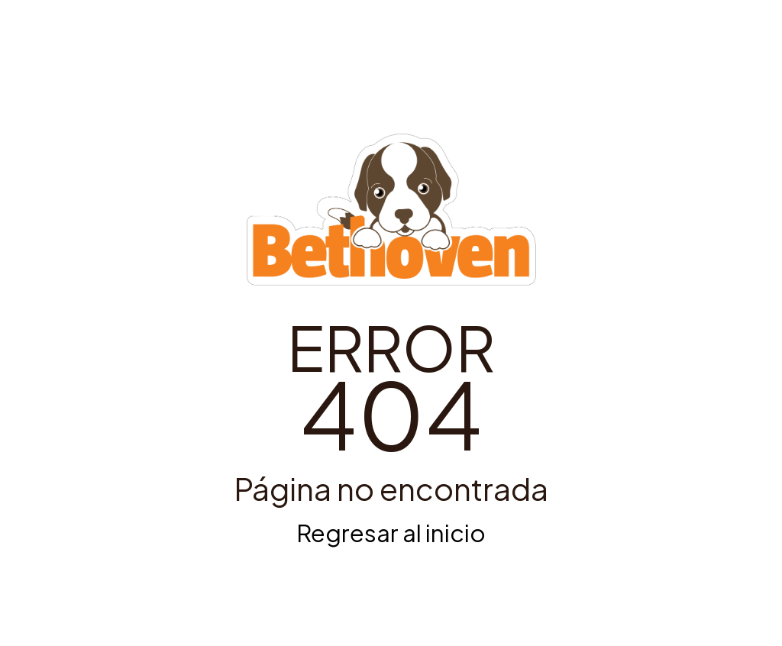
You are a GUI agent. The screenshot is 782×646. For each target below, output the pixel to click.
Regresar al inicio (391, 532)
